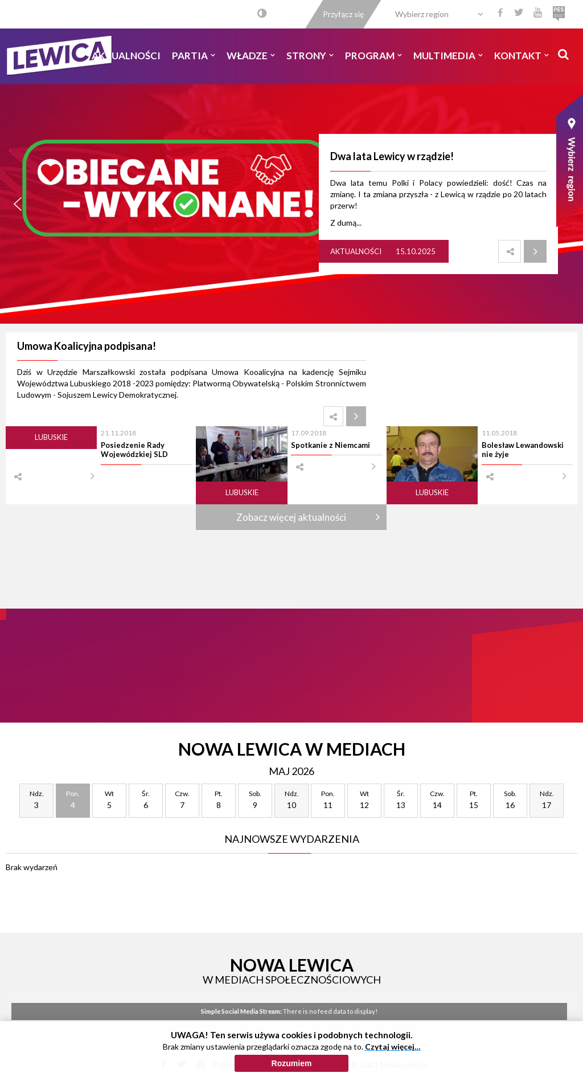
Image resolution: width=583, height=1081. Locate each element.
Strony (310, 56)
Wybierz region (422, 14)
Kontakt (521, 56)
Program (373, 56)
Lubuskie (51, 437)
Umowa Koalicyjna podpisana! (86, 346)
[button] (18, 204)
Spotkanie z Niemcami (330, 445)
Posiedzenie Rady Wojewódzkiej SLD (134, 449)
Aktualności (126, 56)
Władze (251, 56)
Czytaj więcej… (393, 1046)
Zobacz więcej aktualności (291, 517)
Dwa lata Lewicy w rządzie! (392, 156)
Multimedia (448, 56)
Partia (193, 56)
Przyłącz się (343, 14)
